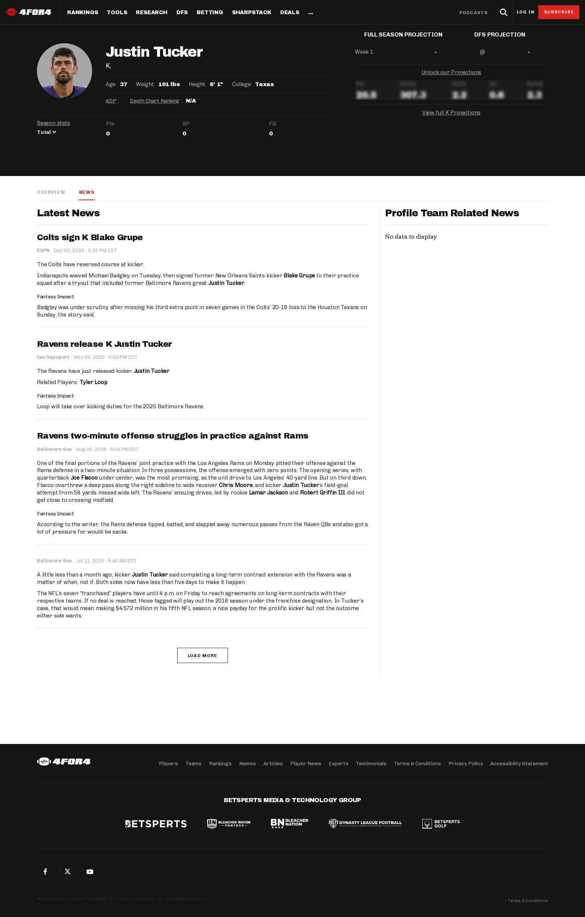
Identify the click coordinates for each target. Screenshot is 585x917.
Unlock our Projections (452, 78)
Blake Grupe (299, 276)
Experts (338, 763)
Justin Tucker (226, 283)
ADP (111, 101)
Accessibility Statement (519, 763)
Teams (193, 763)
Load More (202, 656)
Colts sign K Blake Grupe (90, 237)
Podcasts (473, 12)
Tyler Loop (93, 383)
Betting (210, 12)
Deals (289, 12)
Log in (526, 12)
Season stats (53, 123)
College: (241, 84)
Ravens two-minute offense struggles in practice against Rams (172, 436)
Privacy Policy (465, 763)
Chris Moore (235, 486)
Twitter (67, 871)
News (86, 192)
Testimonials (371, 763)
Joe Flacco (84, 478)
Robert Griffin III (322, 493)
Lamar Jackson (268, 493)
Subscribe (559, 12)
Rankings (82, 12)
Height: (197, 84)
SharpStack (251, 12)
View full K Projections (451, 118)
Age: (111, 84)
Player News (305, 763)
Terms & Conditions (417, 763)
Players (168, 763)
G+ (90, 871)
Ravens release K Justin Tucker (104, 344)
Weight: (145, 84)
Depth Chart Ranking (154, 101)
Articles (273, 763)
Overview (51, 192)
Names (247, 763)
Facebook (45, 871)
